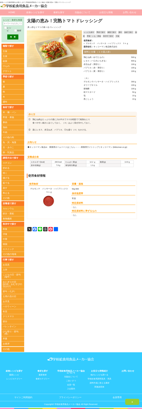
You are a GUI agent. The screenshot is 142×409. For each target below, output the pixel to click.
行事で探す (8, 259)
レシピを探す (89, 32)
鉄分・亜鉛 (8, 213)
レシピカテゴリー (14, 379)
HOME (11, 12)
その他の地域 (9, 254)
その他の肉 (8, 137)
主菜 (5, 56)
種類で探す (112, 32)
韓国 (5, 244)
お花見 (6, 264)
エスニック (8, 249)
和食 (5, 229)
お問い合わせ (129, 12)
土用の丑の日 (9, 296)
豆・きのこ (8, 147)
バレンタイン (9, 326)
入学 (5, 270)
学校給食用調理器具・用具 (99, 379)
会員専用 (117, 397)
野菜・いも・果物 (94, 36)
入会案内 (71, 388)
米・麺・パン (9, 112)
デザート (7, 71)
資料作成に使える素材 (99, 383)
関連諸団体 (99, 387)
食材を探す (59, 12)
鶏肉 (5, 127)
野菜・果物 (8, 117)
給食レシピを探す (35, 12)
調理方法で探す (10, 158)
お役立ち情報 (106, 12)
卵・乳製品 (8, 152)
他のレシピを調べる (99, 375)
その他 (6, 198)
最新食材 (43, 375)
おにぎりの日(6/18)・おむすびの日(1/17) (12, 284)
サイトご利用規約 (23, 397)
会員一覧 (71, 384)
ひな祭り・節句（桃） (10, 332)
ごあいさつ (71, 380)
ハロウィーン (9, 306)
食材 (19, 30)
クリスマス (8, 316)
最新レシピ (14, 375)
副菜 (5, 61)
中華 (5, 239)
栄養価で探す (9, 203)
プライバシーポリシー (70, 397)
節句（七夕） (9, 291)
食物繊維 (7, 218)
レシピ (8, 29)
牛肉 (5, 132)
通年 (120, 32)
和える (6, 193)
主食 (5, 51)
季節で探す (101, 32)
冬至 (5, 311)
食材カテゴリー (43, 379)
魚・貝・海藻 (9, 142)
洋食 (117, 36)
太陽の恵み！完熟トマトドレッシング (66, 20)
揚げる (6, 178)
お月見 (6, 301)
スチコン (7, 163)
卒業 (5, 339)
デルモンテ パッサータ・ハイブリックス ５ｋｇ (107, 43)
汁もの (6, 66)
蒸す (5, 188)
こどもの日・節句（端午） (12, 276)
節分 (5, 321)
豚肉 (5, 122)
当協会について (82, 12)
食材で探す (128, 32)
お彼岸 (6, 344)
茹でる (6, 183)
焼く (5, 173)
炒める (6, 168)
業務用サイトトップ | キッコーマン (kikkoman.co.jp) (104, 147)
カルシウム (8, 208)
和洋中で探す (108, 36)
